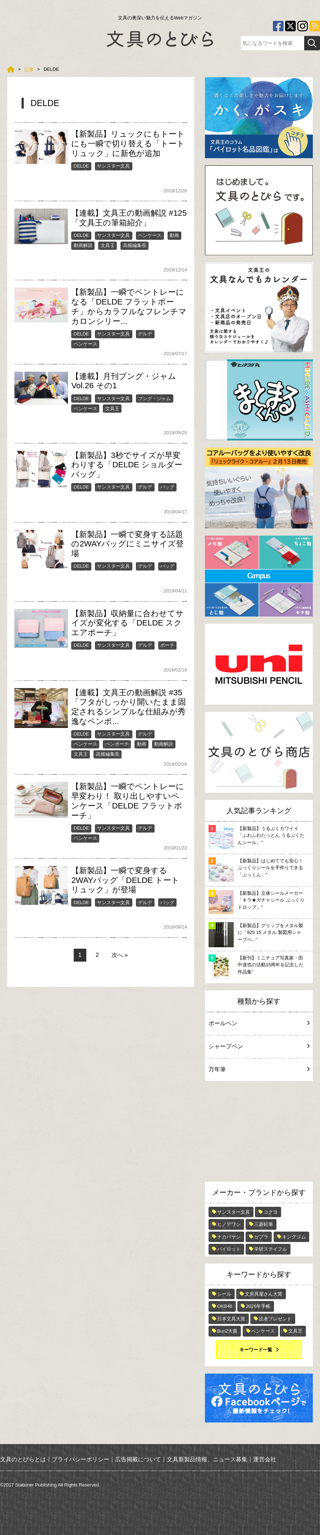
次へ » (119, 955)
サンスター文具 (113, 166)
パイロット (229, 1249)
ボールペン (259, 1023)
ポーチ (167, 645)
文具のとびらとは (23, 1459)
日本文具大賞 (231, 1318)
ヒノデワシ (229, 1224)
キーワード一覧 (255, 1349)
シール (224, 1294)
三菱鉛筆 (263, 1224)
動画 (174, 235)
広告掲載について (138, 1459)
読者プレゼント (275, 1318)
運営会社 (264, 1459)
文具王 (108, 245)
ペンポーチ (117, 744)
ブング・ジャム (154, 398)
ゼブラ (261, 1237)
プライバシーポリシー (80, 1459)
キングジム (294, 1237)
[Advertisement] (259, 1133)
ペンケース (149, 235)
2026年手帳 (258, 1306)
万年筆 (259, 1069)
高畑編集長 (134, 245)
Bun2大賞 (227, 1331)
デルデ (145, 333)
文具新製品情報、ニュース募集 (207, 1459)
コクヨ (271, 1212)
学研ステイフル (270, 1249)
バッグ (167, 487)
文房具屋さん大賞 (263, 1294)
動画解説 (83, 245)
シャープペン (259, 1046)
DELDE (81, 166)
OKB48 (224, 1306)
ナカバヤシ (229, 1237)
